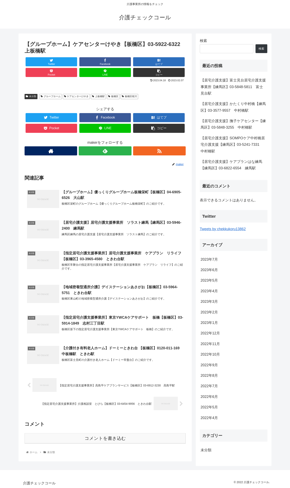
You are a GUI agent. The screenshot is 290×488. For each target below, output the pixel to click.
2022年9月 (209, 365)
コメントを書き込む (105, 438)
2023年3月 (209, 302)
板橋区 (113, 96)
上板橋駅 (98, 96)
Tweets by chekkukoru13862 (223, 229)
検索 (203, 41)
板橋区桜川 (129, 96)
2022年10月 (210, 354)
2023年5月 (209, 280)
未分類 (31, 96)
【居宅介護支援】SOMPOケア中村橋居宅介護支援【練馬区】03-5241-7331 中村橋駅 (233, 144)
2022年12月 (210, 333)
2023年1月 (209, 323)
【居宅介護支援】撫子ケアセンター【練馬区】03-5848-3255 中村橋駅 (233, 124)
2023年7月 (209, 259)
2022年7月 (209, 386)
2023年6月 (209, 270)
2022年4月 (209, 418)
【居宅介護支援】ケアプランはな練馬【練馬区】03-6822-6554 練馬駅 (231, 165)
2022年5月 (209, 407)
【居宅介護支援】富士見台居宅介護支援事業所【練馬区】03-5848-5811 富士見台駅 (233, 86)
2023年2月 (209, 312)
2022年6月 (209, 397)
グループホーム (51, 96)
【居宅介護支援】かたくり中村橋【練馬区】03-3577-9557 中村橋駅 (233, 107)
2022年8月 (209, 376)
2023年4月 (209, 291)
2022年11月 (210, 344)
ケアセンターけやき (76, 96)
